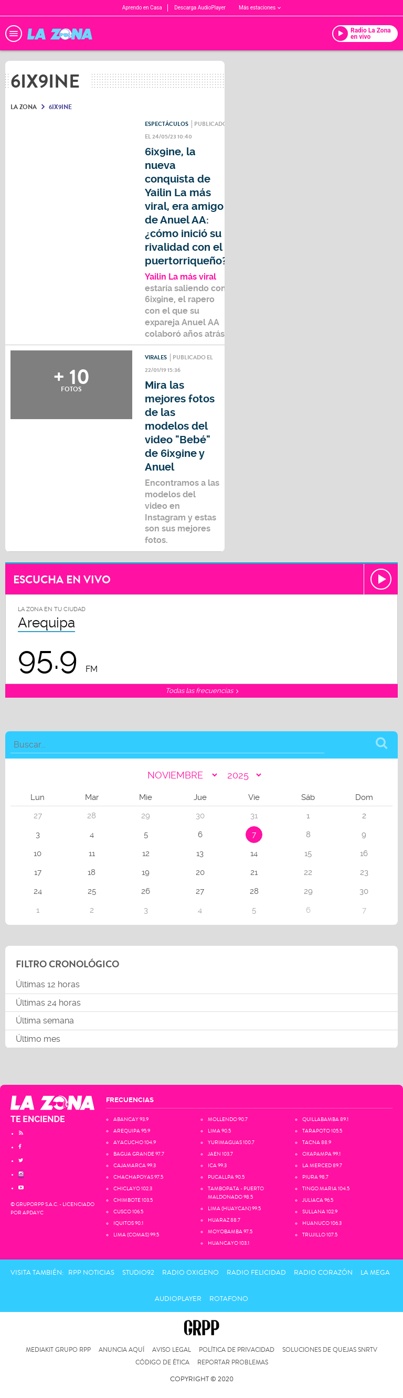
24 (38, 891)
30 (363, 891)
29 (308, 891)
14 (254, 853)
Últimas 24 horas (48, 1003)
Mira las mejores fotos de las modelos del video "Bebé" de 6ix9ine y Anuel (180, 426)
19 (146, 872)
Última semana (45, 1021)
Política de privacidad (236, 1350)
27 (200, 891)
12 (146, 853)
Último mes (38, 1039)
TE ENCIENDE (37, 1119)
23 (364, 872)
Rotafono (228, 1299)
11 (92, 853)
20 (200, 872)
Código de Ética (162, 1362)
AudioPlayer (178, 1299)
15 (308, 853)
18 (92, 872)
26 (145, 891)
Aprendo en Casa (142, 7)
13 (200, 853)
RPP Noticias (91, 1272)
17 (37, 872)
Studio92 (138, 1272)
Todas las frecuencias (201, 691)
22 (308, 872)
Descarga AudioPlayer (200, 7)
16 (364, 853)
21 (254, 872)
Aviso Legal (171, 1350)
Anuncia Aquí (121, 1350)
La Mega (375, 1272)
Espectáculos (166, 124)
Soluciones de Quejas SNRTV (329, 1350)
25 (92, 891)
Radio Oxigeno (190, 1272)
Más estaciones (260, 7)
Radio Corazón (323, 1272)
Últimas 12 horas (48, 984)
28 (254, 891)
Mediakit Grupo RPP (58, 1350)
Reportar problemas (232, 1362)
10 (37, 853)
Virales (156, 357)
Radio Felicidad (256, 1272)
